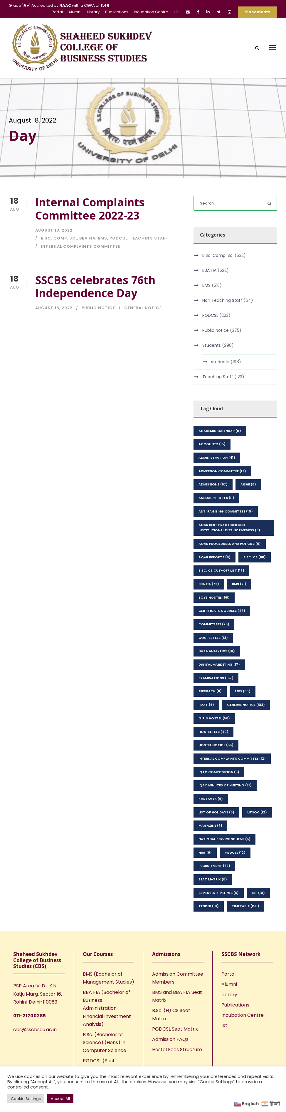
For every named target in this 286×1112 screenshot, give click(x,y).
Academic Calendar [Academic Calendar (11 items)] (219, 430)
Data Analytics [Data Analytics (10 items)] (216, 651)
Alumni (74, 12)
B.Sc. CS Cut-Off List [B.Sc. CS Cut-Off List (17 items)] (221, 570)
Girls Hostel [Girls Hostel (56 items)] (214, 718)
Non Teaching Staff (222, 300)
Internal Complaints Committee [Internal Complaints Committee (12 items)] (232, 758)
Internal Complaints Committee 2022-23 (89, 208)
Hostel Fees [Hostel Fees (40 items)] (213, 731)
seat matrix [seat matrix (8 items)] (212, 879)
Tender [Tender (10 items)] (208, 906)
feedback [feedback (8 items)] (210, 691)
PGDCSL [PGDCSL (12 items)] (235, 852)
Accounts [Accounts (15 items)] (212, 444)
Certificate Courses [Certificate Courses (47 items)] (221, 610)
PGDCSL (118, 238)
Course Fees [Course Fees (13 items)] (213, 637)
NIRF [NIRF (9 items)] (205, 852)
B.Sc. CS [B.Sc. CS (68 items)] (254, 557)
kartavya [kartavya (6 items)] (210, 798)
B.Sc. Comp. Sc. (59, 238)
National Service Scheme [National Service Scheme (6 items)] (224, 839)
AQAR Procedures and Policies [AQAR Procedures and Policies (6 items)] (229, 543)
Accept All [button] (60, 1098)
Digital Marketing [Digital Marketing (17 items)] (219, 664)
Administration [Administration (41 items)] (216, 457)
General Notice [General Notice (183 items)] (246, 704)
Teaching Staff (149, 238)
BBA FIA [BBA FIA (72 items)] (208, 584)
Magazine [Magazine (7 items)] (210, 825)
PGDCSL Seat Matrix (175, 1029)
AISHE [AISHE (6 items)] (248, 484)
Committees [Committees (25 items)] (213, 624)
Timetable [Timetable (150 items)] (245, 906)
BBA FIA (87, 238)
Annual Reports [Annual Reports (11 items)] (216, 497)
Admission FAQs (170, 1039)
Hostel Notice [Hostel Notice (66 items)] (215, 745)
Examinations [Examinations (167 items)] (215, 678)
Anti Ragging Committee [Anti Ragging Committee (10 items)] (225, 511)
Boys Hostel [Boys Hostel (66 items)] (214, 597)
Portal (57, 12)
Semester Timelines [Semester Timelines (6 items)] (218, 892)
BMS (102, 238)
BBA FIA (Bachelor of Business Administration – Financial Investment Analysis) (107, 1008)
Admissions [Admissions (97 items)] (213, 484)
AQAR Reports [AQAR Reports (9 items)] (214, 557)
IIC (176, 12)
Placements (257, 12)
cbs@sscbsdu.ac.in (35, 1029)
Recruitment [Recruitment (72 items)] (214, 865)
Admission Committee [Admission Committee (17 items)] (222, 471)
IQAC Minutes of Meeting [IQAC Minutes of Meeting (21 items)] (225, 785)
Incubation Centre (151, 12)
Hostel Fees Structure (177, 1049)
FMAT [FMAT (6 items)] (206, 704)
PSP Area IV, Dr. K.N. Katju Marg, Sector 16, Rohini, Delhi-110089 (37, 993)
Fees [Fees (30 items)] (242, 691)
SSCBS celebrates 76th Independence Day (95, 286)
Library (93, 12)
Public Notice (98, 308)
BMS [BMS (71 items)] (239, 584)
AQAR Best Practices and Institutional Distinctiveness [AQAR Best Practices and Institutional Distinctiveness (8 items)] (229, 527)
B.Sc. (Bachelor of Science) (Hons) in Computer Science (104, 1042)
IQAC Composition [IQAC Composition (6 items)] (218, 772)
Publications (116, 12)
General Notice (143, 308)
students (220, 362)
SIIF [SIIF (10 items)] (258, 892)
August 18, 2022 (54, 230)
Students (211, 345)
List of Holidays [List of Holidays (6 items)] (216, 812)
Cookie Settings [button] (26, 1098)
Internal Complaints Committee (80, 246)
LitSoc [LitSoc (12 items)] (257, 812)
